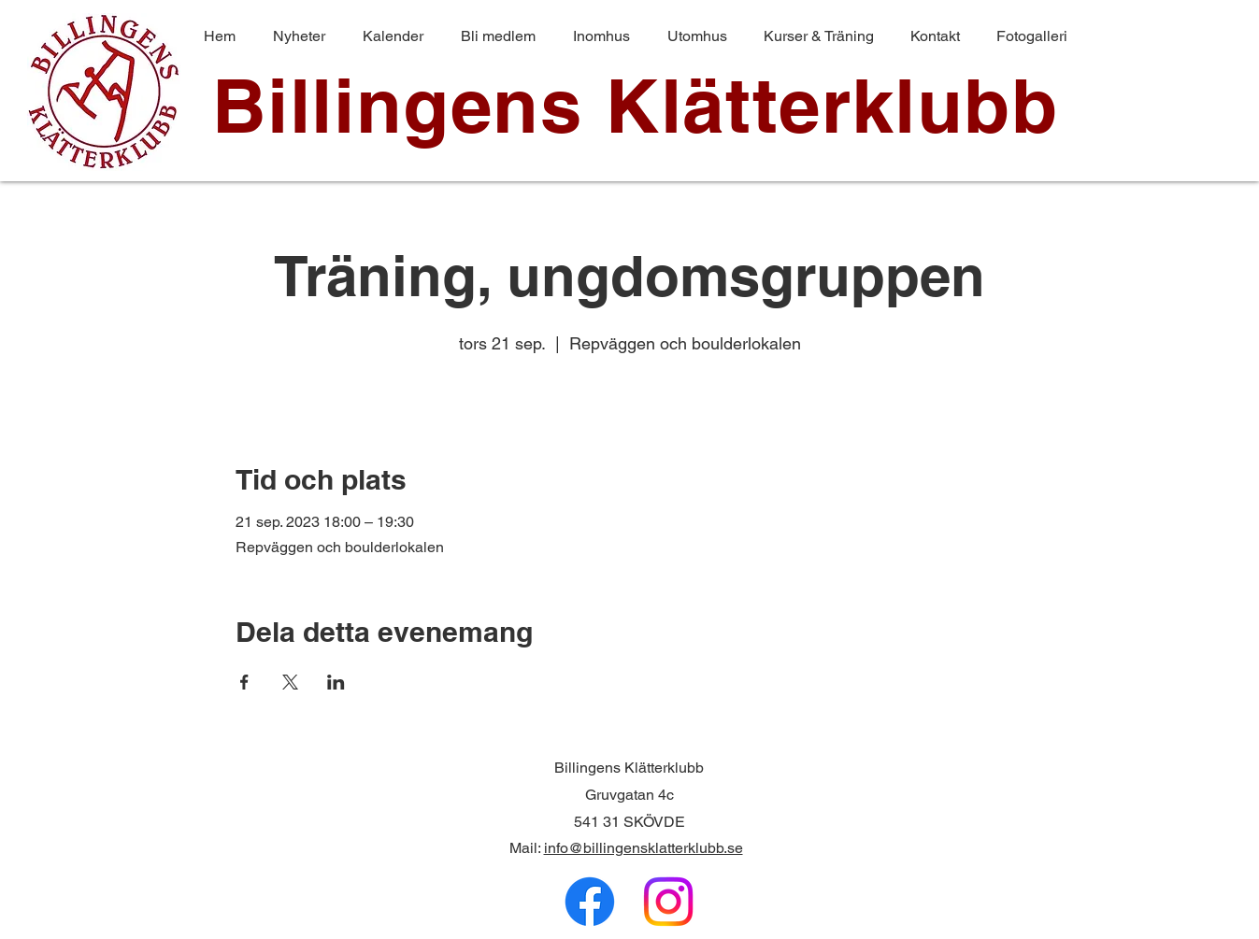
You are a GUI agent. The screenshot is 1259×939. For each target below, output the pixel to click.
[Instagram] (668, 901)
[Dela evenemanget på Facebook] (244, 682)
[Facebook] (589, 901)
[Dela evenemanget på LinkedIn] (336, 682)
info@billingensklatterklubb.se (643, 848)
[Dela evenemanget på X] (290, 682)
